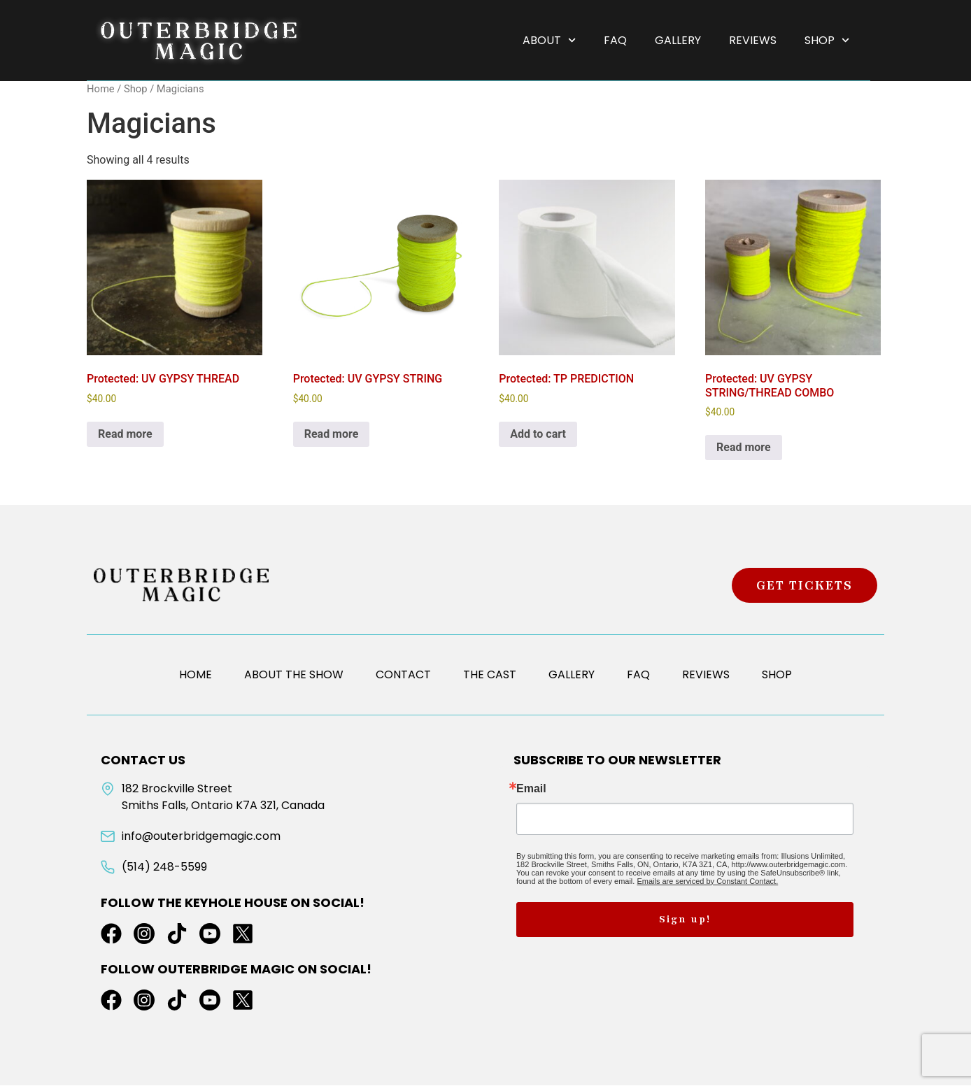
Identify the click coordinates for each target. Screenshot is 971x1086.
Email (531, 789)
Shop (827, 40)
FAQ (615, 40)
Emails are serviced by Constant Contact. (707, 882)
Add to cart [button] (538, 434)
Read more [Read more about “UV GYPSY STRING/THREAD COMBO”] (743, 448)
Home (101, 89)
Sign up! (685, 920)
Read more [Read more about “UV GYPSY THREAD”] (125, 434)
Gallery (678, 40)
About (549, 40)
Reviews (753, 40)
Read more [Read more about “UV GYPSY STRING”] (331, 434)
